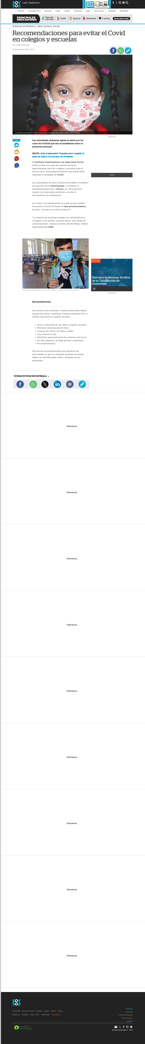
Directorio (129, 1021)
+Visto (112, 175)
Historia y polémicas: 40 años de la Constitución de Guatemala (111, 280)
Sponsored (56, 1015)
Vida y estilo (99, 11)
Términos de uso (127, 1018)
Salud (56, 26)
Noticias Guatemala (24, 26)
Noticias (48, 11)
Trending (112, 11)
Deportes (78, 11)
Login (24, 3)
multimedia (124, 11)
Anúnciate (129, 1009)
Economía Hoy (34, 11)
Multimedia (45, 1015)
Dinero (67, 11)
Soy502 (20, 11)
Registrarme (34, 3)
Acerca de (129, 1012)
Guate (58, 11)
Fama (88, 11)
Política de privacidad (125, 1015)
